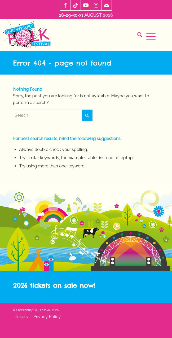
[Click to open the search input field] (137, 35)
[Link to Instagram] (96, 5)
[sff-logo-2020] (28, 35)
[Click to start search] (87, 115)
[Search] (52, 115)
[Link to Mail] (107, 5)
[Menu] (149, 35)
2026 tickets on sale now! (54, 285)
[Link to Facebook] (65, 5)
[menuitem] (137, 35)
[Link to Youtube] (86, 5)
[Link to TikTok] (75, 5)
